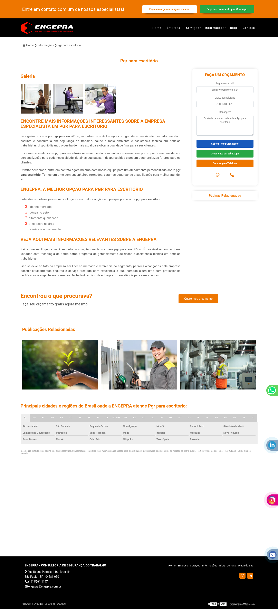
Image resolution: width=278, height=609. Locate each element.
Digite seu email (224, 83)
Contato (249, 27)
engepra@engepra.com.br (43, 586)
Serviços (192, 27)
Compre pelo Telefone (225, 163)
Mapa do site (245, 565)
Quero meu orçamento (198, 298)
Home (156, 27)
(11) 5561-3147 (36, 581)
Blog (233, 27)
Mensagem (225, 112)
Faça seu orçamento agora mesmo (169, 9)
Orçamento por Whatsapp (225, 153)
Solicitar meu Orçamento (225, 143)
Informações (215, 27)
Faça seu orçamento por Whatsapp (227, 9)
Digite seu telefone (225, 97)
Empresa (173, 27)
